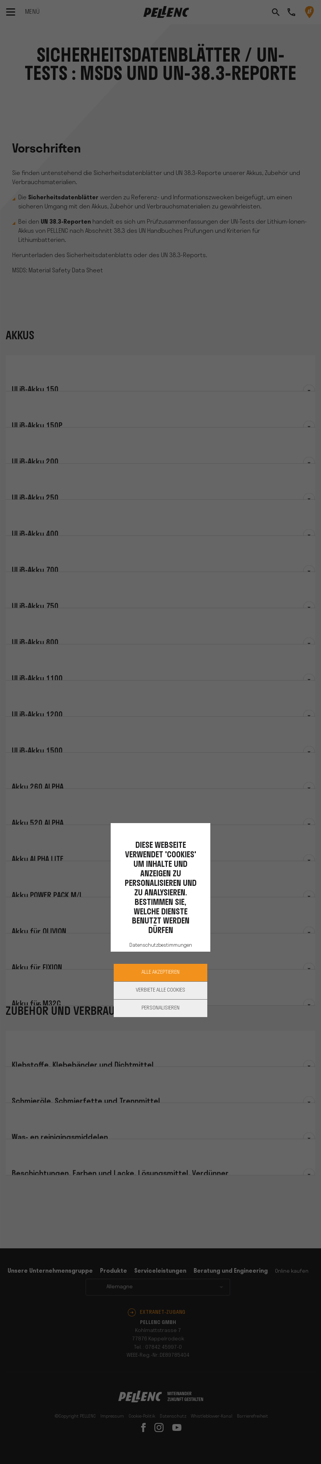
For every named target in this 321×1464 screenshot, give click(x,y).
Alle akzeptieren (160, 972)
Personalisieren (160, 1008)
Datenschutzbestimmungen (160, 945)
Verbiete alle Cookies (160, 990)
